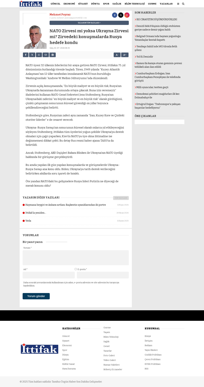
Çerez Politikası (152, 359)
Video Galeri (109, 360)
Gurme (152, 3)
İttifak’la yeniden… (76, 213)
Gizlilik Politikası (153, 355)
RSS (146, 368)
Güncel (55, 3)
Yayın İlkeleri (151, 350)
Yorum (27, 248)
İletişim (148, 341)
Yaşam (106, 332)
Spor (106, 3)
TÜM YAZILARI (121, 198)
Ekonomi (69, 3)
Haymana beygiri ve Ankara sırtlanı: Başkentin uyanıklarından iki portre (76, 205)
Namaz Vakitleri (111, 365)
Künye (148, 336)
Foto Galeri (109, 355)
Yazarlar (166, 3)
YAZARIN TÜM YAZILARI (88, 23)
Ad (25, 269)
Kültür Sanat (68, 364)
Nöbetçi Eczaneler (112, 369)
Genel (106, 346)
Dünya (95, 3)
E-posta (82, 269)
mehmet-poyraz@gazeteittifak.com (72, 18)
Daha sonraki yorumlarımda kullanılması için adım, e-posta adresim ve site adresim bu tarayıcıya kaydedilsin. (71, 284)
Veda (76, 221)
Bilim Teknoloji (135, 3)
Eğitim (65, 359)
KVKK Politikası (152, 364)
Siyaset (83, 3)
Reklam (148, 345)
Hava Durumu (69, 368)
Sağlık (116, 3)
